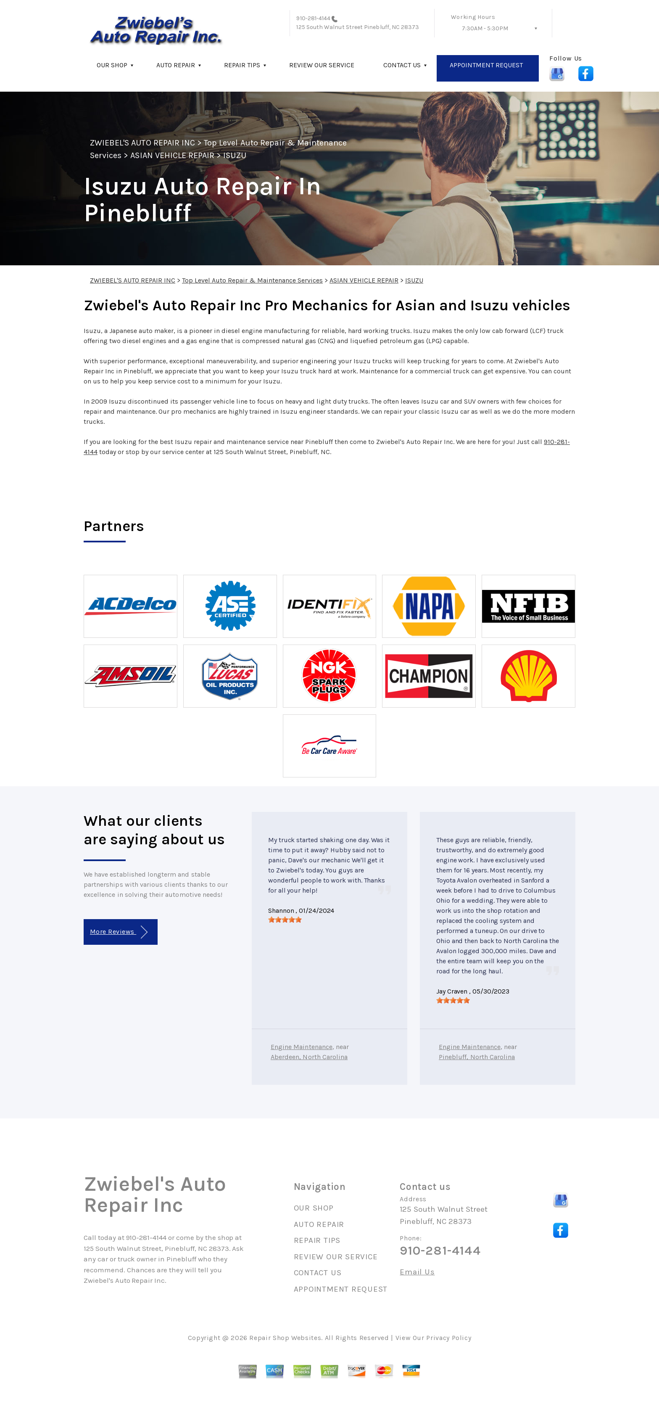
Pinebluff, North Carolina (477, 1057)
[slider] (285, 919)
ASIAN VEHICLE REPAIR (172, 155)
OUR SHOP (112, 65)
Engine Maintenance (301, 1047)
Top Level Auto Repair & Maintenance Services (252, 280)
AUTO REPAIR (175, 65)
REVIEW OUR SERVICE (321, 65)
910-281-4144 (313, 18)
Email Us (417, 1272)
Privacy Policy (448, 1338)
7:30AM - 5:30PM (485, 28)
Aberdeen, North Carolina (309, 1057)
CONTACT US (402, 65)
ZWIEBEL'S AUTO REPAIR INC (142, 143)
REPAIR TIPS (242, 65)
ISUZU (234, 155)
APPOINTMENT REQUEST (486, 65)
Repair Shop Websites (285, 1338)
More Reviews (119, 932)
